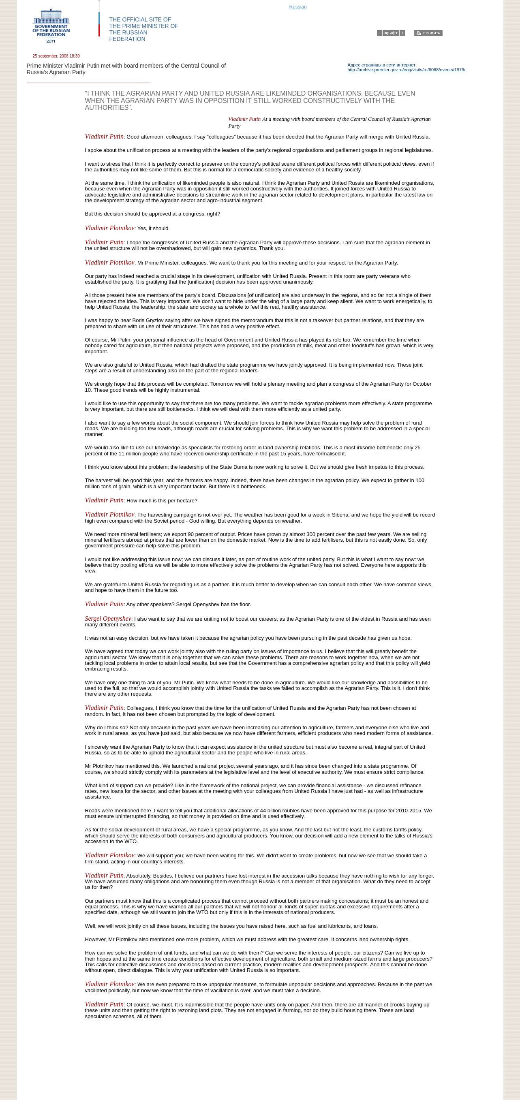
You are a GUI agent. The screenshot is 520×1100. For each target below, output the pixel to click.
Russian (298, 7)
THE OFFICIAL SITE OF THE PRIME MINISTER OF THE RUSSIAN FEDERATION (143, 29)
